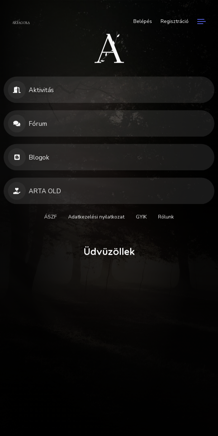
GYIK (141, 217)
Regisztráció (175, 21)
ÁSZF (50, 217)
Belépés (142, 21)
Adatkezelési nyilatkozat (96, 217)
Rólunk (166, 217)
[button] (109, 92)
